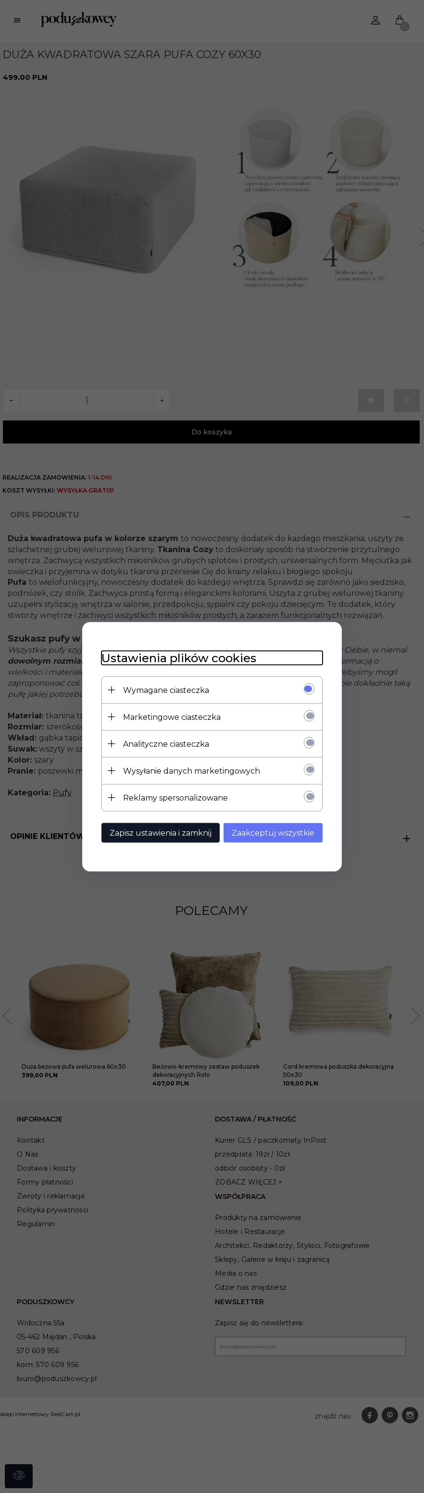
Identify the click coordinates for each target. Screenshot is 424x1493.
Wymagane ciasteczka (166, 689)
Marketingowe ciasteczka (172, 716)
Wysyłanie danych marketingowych (191, 770)
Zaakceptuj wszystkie (273, 832)
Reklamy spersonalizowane (175, 797)
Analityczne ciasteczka (166, 743)
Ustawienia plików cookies (178, 658)
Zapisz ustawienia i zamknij (161, 832)
